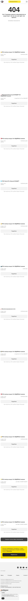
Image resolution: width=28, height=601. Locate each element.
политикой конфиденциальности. (8, 595)
